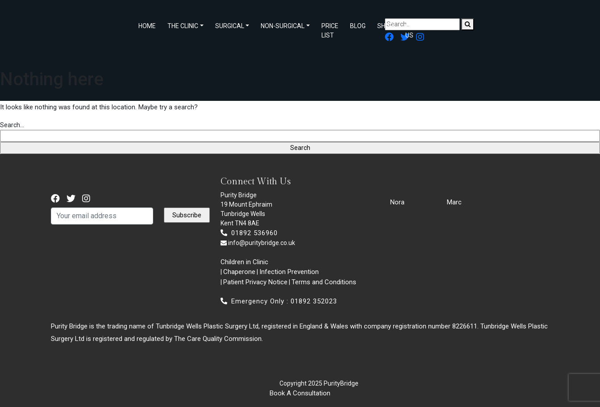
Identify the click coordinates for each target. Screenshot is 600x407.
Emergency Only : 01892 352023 (279, 301)
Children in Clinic (244, 262)
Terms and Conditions (324, 282)
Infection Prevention (289, 272)
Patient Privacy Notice (255, 282)
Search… (12, 125)
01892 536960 (249, 233)
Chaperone (239, 272)
